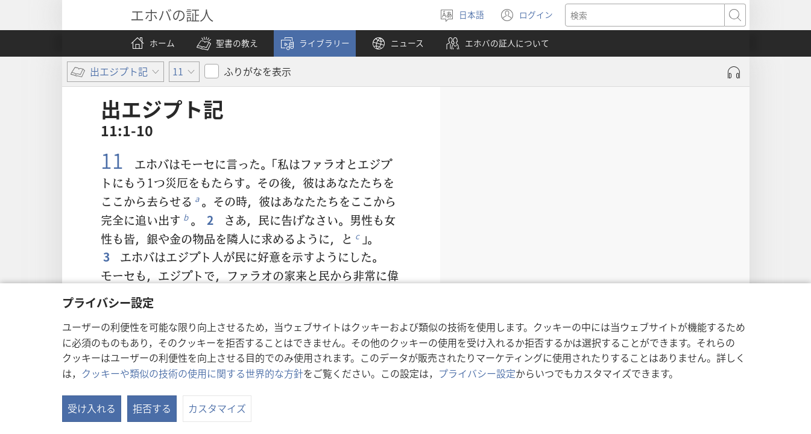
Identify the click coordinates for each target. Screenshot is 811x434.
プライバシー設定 (477, 373)
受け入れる (92, 408)
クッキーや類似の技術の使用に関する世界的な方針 (192, 373)
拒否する (152, 408)
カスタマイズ (217, 408)
